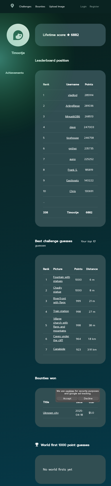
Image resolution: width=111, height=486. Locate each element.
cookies (70, 391)
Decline (88, 398)
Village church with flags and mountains (60, 325)
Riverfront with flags (59, 300)
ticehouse (72, 138)
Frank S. (72, 170)
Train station (61, 311)
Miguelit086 (72, 116)
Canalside (59, 349)
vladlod (72, 95)
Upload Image (57, 6)
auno (73, 159)
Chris (73, 191)
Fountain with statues (61, 279)
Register (94, 6)
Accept (67, 398)
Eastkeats (72, 180)
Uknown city (51, 413)
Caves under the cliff (61, 338)
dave (73, 127)
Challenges (25, 6)
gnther (72, 148)
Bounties (40, 6)
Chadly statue (57, 290)
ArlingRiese (73, 106)
